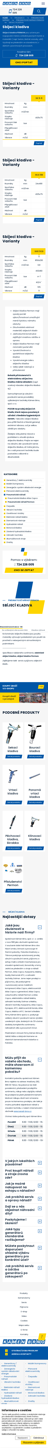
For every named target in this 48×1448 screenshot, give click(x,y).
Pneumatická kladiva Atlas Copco (23, 498)
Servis (24, 1302)
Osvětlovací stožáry (15, 513)
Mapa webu (24, 1325)
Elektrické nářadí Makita (16, 517)
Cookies (24, 1320)
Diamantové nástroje (15, 520)
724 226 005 (17, 11)
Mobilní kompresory (15, 483)
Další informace (9, 1434)
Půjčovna (24, 1307)
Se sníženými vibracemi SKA (15, 630)
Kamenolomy (24, 1298)
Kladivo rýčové (38, 630)
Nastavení (23, 1437)
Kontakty (24, 1334)
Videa (24, 1316)
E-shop (24, 1311)
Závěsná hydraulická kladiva (18, 531)
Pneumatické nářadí (15, 494)
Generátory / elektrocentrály (19, 480)
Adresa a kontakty (21, 1354)
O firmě (24, 1330)
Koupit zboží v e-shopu (10, 687)
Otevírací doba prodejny (25, 1351)
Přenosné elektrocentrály (17, 491)
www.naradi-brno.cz (22, 1111)
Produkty (24, 1293)
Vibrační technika (14, 510)
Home (5, 17)
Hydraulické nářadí (14, 524)
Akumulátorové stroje (16, 538)
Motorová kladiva (14, 528)
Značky (9, 542)
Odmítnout (38, 1437)
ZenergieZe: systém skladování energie (23, 487)
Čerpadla (10, 506)
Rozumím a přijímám (33, 1442)
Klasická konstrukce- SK (11, 627)
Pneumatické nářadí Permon (21, 502)
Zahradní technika (14, 535)
